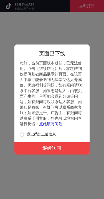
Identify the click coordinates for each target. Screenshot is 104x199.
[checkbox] (22, 134)
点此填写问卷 (50, 124)
